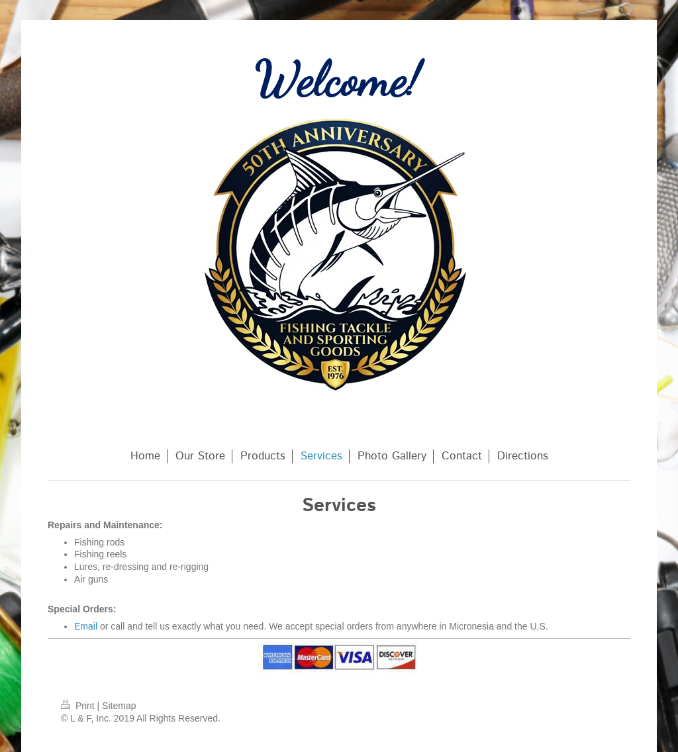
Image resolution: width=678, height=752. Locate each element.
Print (79, 705)
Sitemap (119, 705)
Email (85, 626)
